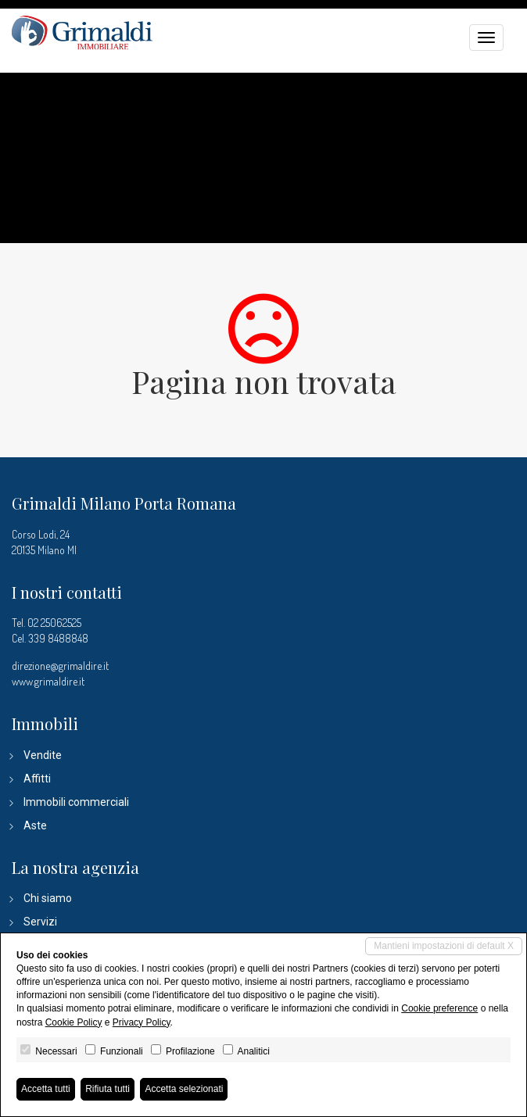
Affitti (37, 778)
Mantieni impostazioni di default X (444, 945)
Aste (35, 825)
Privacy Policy (141, 1022)
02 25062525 (54, 622)
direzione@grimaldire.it (60, 665)
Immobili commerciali (76, 802)
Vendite (42, 755)
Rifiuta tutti (107, 1088)
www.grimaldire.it (48, 681)
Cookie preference (439, 1008)
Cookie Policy (73, 1022)
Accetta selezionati (184, 1088)
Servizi (40, 921)
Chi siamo (47, 898)
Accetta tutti (45, 1088)
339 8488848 (58, 638)
